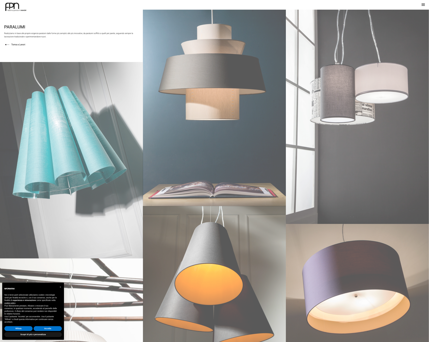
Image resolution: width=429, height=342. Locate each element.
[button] (60, 287)
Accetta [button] (47, 328)
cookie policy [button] (9, 303)
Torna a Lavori (14, 44)
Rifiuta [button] (18, 328)
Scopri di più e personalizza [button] (33, 334)
